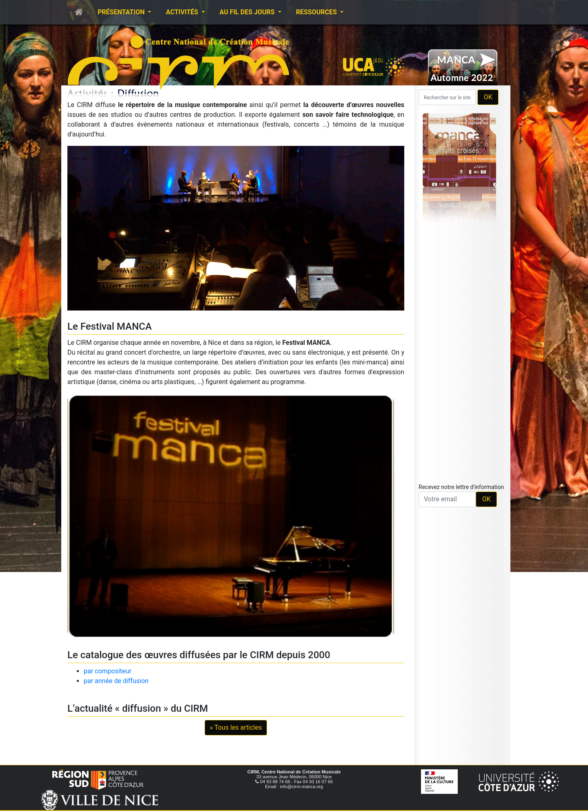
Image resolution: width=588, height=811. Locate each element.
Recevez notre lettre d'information (461, 487)
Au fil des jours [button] (248, 12)
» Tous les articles (236, 727)
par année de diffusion (116, 681)
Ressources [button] (317, 12)
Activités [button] (183, 12)
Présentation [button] (122, 12)
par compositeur (107, 671)
